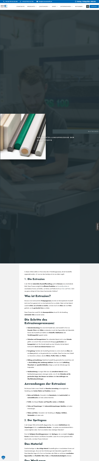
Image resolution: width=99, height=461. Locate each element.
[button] (3, 457)
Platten (69, 289)
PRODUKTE (31, 6)
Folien (63, 289)
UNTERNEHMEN (66, 6)
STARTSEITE (21, 6)
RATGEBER (78, 6)
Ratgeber (93, 131)
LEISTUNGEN (44, 6)
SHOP (54, 6)
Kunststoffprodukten (63, 286)
